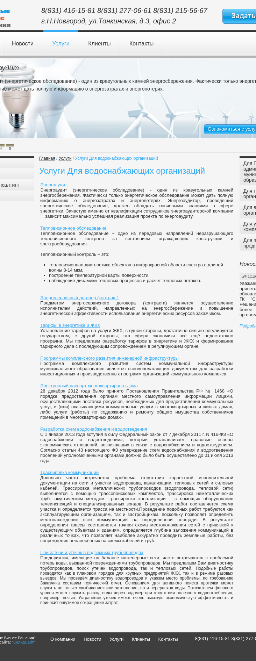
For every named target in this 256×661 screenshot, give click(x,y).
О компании (63, 639)
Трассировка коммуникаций (69, 472)
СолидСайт (23, 642)
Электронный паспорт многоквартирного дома (89, 385)
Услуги (60, 43)
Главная (47, 158)
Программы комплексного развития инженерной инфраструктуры (109, 358)
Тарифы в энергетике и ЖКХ (70, 325)
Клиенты (99, 43)
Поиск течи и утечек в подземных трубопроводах (91, 552)
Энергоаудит (53, 184)
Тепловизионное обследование (73, 228)
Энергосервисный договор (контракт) (79, 297)
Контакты (141, 43)
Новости (23, 43)
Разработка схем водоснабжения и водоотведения (93, 429)
